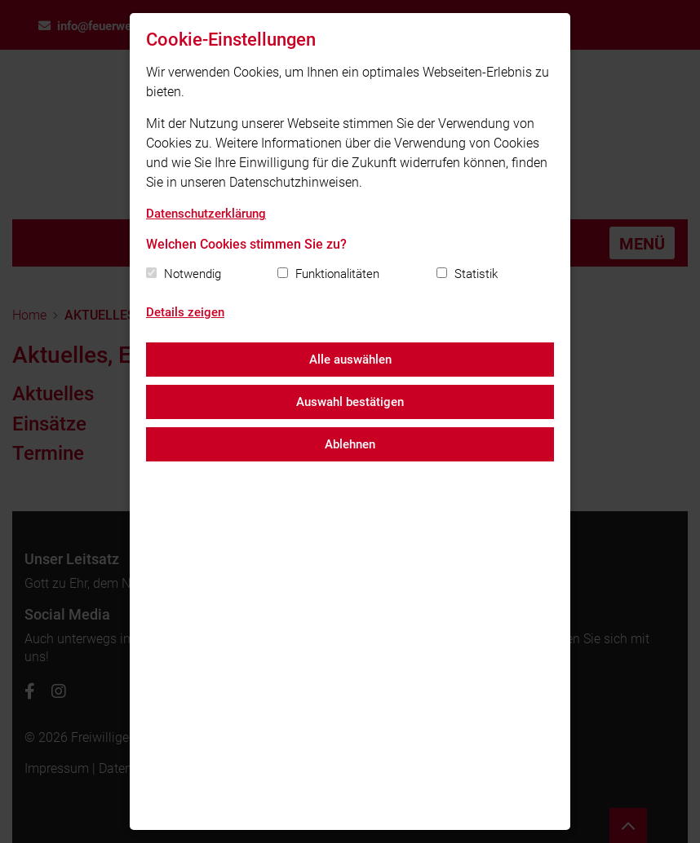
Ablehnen (350, 444)
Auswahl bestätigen (350, 402)
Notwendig (192, 274)
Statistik (476, 274)
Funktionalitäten (337, 274)
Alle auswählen (350, 359)
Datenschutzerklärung (206, 213)
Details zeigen (185, 312)
